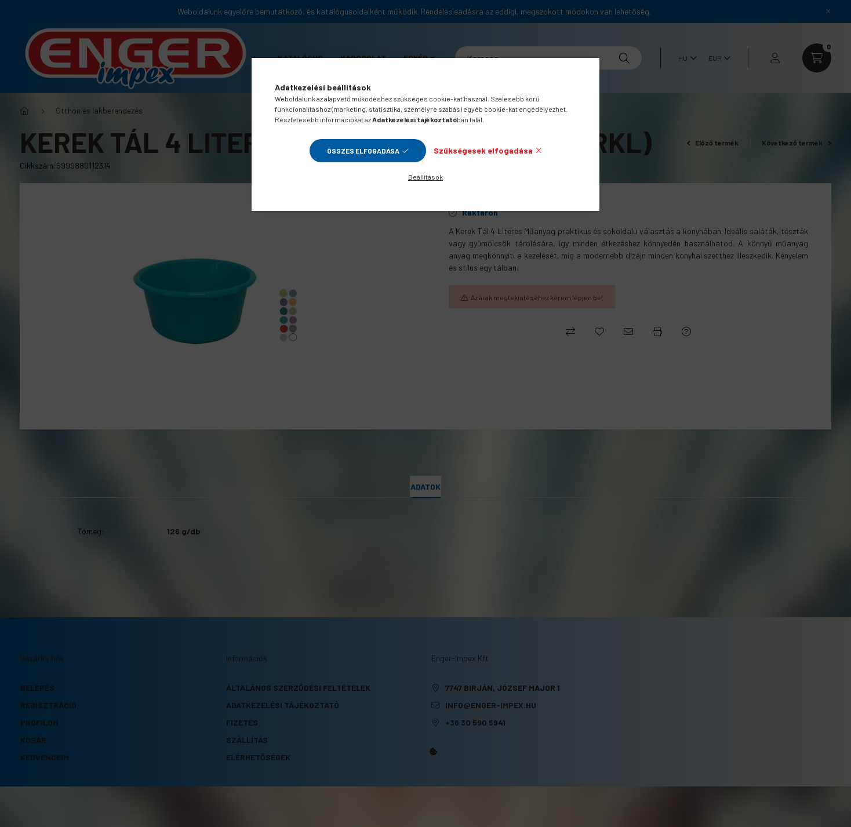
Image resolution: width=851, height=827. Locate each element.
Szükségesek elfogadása (483, 150)
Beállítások (425, 177)
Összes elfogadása (363, 151)
